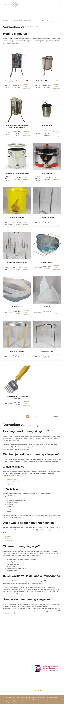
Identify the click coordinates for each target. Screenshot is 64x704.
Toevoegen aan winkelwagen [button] (26, 86)
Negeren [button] (60, 699)
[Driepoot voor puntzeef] (17, 334)
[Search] (56, 4)
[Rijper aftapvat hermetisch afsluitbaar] (17, 156)
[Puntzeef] (47, 290)
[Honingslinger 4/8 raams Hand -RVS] (47, 64)
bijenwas (9, 541)
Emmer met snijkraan (17, 217)
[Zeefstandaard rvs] (47, 334)
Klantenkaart (38, 629)
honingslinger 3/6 (11, 480)
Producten (6, 661)
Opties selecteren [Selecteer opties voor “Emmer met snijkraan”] (26, 223)
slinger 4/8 (9, 484)
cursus (36, 583)
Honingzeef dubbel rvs (47, 262)
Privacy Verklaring (39, 638)
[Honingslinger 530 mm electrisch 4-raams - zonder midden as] (17, 109)
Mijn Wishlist (7, 665)
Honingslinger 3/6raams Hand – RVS (17, 81)
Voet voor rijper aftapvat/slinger (17, 262)
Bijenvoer (37, 645)
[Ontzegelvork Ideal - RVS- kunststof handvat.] (17, 379)
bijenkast (9, 536)
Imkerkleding (38, 649)
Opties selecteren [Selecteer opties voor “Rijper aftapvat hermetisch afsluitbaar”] (26, 178)
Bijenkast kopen (39, 643)
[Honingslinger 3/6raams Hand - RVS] (17, 64)
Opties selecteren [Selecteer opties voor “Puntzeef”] (56, 313)
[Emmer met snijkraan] (17, 200)
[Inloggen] (55, 4)
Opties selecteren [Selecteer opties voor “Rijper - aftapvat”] (56, 178)
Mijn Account (7, 663)
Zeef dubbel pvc (17, 306)
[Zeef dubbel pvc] (17, 290)
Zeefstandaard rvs (47, 351)
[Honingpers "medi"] (47, 109)
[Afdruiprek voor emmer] (47, 200)
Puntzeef (47, 306)
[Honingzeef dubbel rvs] (47, 245)
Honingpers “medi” (47, 125)
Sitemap (36, 651)
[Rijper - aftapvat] (47, 156)
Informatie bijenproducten (41, 634)
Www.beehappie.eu (9, 647)
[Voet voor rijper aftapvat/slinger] (17, 245)
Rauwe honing (38, 647)
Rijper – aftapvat (47, 173)
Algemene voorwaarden (41, 640)
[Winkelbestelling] (51, 21)
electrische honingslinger (13, 482)
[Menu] (5, 4)
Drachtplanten (38, 632)
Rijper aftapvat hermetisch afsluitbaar (17, 173)
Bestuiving (37, 636)
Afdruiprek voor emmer (47, 217)
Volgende (56, 416)
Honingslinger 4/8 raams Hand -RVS (47, 81)
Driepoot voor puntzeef (17, 351)
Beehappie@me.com (9, 649)
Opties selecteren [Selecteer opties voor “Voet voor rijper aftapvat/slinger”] (26, 268)
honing (8, 538)
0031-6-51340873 (8, 645)
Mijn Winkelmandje (8, 668)
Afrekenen (6, 670)
